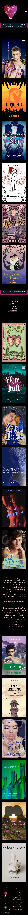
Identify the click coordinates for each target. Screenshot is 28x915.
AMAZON (13, 299)
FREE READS (17, 908)
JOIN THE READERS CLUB (17, 909)
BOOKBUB (13, 310)
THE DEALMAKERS (16, 897)
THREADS (13, 303)
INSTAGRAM (13, 305)
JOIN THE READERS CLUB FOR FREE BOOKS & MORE (14, 25)
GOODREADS (13, 308)
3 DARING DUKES (17, 906)
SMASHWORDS (14, 301)
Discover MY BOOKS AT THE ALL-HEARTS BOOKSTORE (14, 292)
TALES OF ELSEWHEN (17, 904)
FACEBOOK (13, 306)
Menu (26, 11)
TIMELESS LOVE (17, 895)
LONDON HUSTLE (16, 901)
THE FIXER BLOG (13, 312)
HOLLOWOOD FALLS (17, 899)
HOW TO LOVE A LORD (16, 902)
